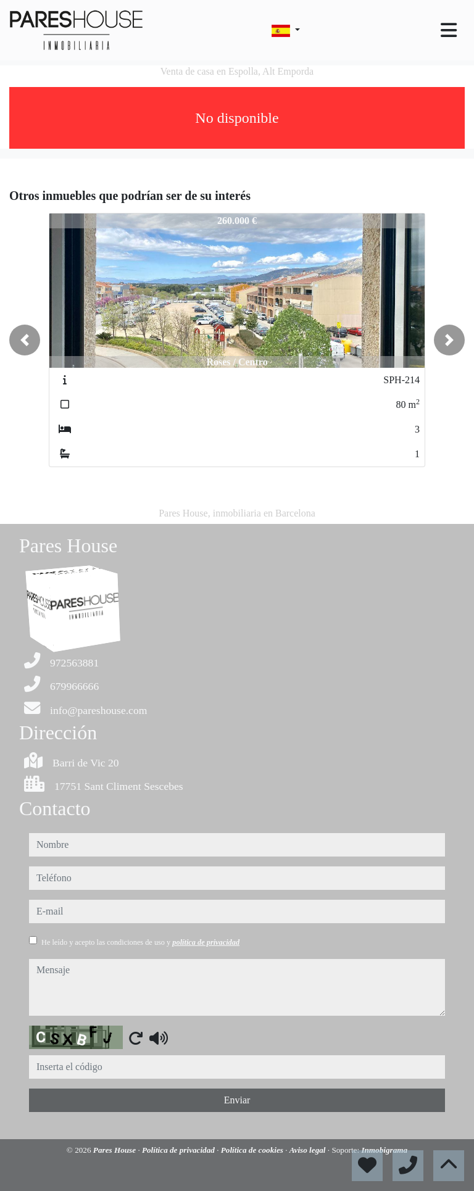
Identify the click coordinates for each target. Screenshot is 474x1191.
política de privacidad (205, 942)
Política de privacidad (179, 1150)
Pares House (115, 1150)
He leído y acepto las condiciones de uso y (140, 942)
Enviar (237, 1100)
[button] (24, 340)
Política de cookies (253, 1150)
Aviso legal (308, 1150)
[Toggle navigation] (448, 30)
